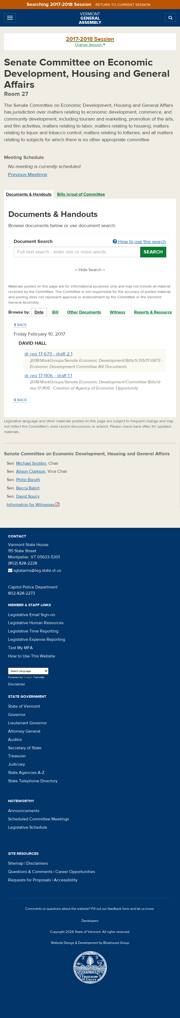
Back (20, 324)
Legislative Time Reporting (33, 631)
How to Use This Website (31, 656)
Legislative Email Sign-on (31, 614)
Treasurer (17, 756)
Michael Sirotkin (31, 463)
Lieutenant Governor (27, 723)
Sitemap (15, 863)
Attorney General (24, 731)
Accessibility (65, 880)
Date (39, 312)
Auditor (15, 739)
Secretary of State (24, 748)
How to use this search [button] (139, 242)
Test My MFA (20, 647)
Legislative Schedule (27, 827)
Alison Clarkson (30, 471)
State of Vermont (24, 706)
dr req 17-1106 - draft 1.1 (48, 376)
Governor (17, 714)
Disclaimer (16, 684)
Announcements (23, 810)
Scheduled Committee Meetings (38, 819)
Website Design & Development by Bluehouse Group (90, 943)
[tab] (29, 194)
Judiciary (16, 764)
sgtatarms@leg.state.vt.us (34, 570)
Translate (33, 677)
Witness (117, 312)
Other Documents (84, 312)
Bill (55, 312)
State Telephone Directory (33, 781)
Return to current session (123, 4)
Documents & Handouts (29, 194)
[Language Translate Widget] (28, 671)
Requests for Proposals (29, 880)
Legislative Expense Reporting (36, 639)
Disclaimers (37, 863)
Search (153, 252)
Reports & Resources (154, 312)
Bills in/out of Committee (81, 194)
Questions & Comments (30, 871)
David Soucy (28, 496)
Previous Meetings (27, 175)
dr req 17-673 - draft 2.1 (48, 354)
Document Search (90, 242)
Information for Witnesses (33, 504)
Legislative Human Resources (35, 623)
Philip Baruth (28, 479)
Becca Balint (28, 488)
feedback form (118, 909)
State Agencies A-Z (26, 772)
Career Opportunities (75, 871)
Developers (90, 921)
